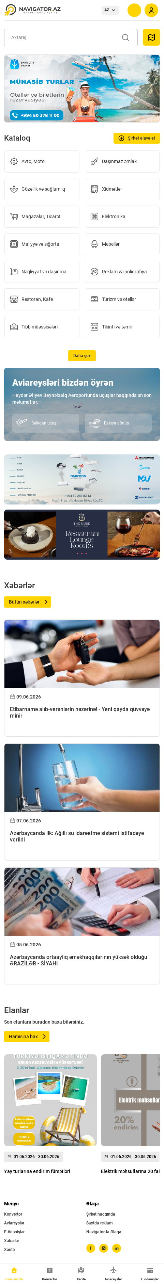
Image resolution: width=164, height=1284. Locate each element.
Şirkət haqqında (100, 1214)
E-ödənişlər (14, 1232)
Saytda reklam (99, 1223)
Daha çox (82, 355)
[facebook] (90, 1248)
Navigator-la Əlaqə (103, 1232)
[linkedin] (116, 1248)
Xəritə (9, 1249)
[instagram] (103, 1248)
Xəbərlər (11, 1240)
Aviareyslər (14, 1223)
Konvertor (13, 1214)
